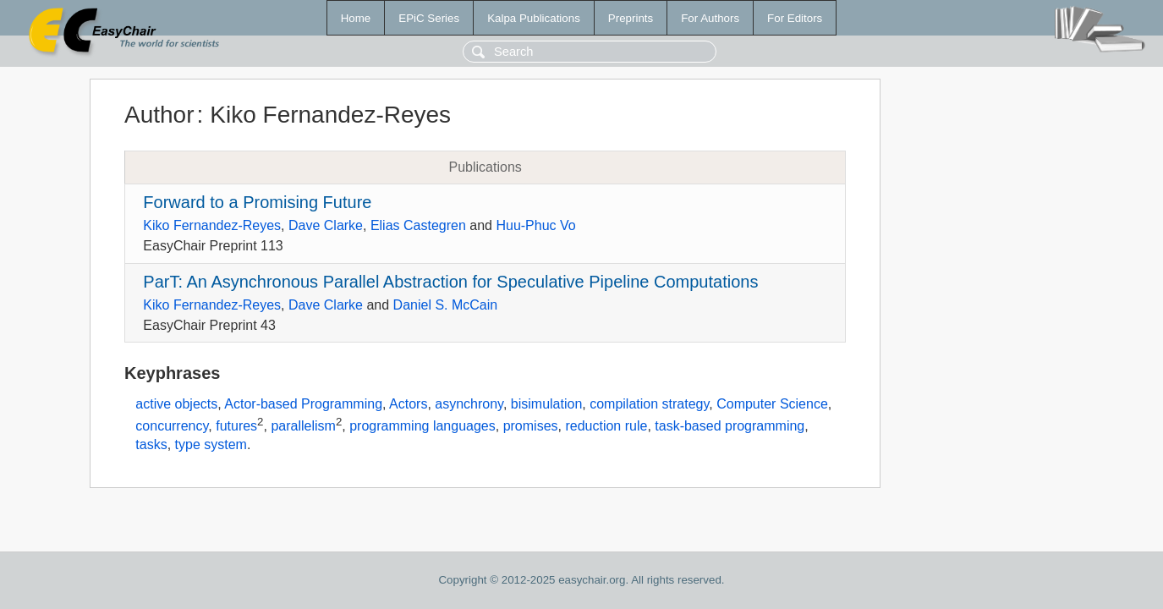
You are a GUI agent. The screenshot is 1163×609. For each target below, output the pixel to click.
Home (356, 18)
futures (236, 426)
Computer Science (772, 404)
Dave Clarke (325, 225)
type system (211, 444)
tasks (151, 444)
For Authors (710, 18)
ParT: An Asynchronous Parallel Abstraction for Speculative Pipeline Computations (450, 281)
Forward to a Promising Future (257, 202)
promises (530, 426)
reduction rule (606, 426)
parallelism (303, 426)
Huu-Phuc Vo (535, 225)
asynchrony (469, 404)
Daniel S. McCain (445, 305)
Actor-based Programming (303, 404)
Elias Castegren (418, 225)
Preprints (630, 18)
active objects (176, 404)
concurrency (171, 426)
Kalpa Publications (533, 18)
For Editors (794, 18)
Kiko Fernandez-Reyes (212, 225)
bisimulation (546, 404)
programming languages (422, 426)
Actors (408, 404)
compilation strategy (649, 404)
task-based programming (729, 426)
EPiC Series (428, 18)
